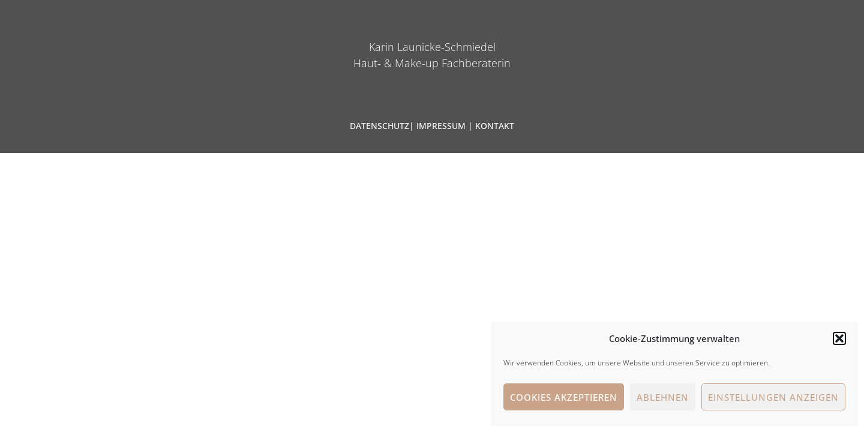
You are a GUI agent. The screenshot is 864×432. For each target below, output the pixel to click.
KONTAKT (494, 125)
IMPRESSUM (441, 125)
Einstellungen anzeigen (773, 397)
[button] (839, 338)
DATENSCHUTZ (379, 125)
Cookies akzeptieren (563, 397)
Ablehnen (663, 397)
